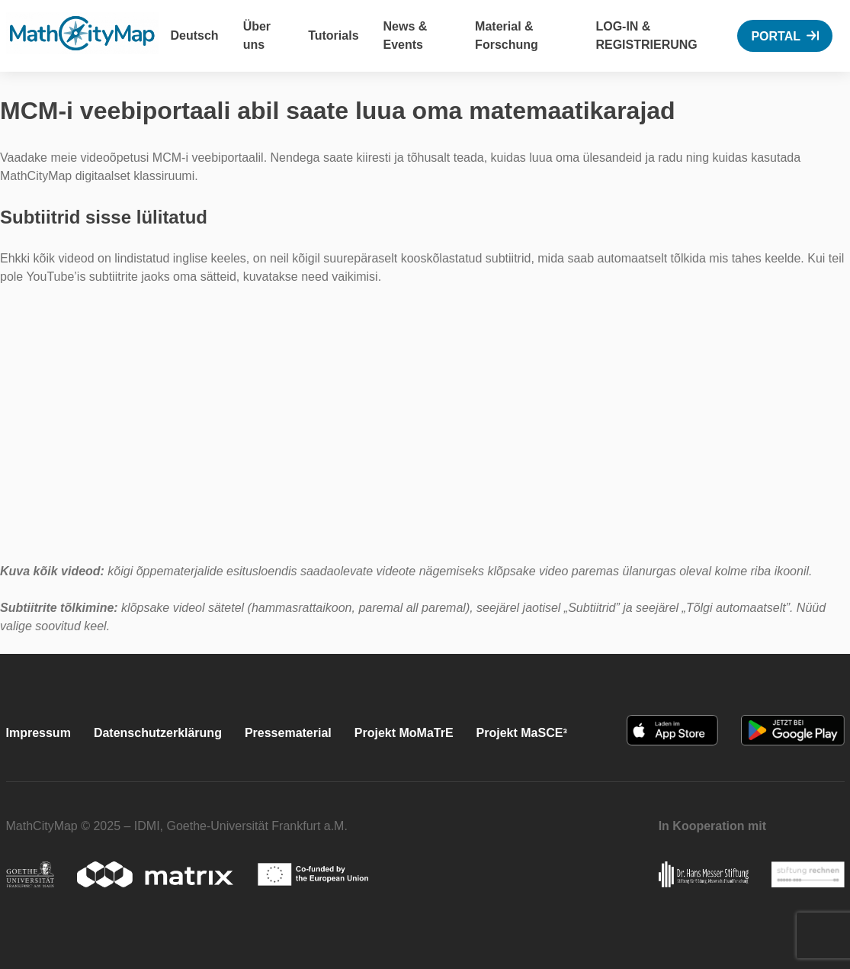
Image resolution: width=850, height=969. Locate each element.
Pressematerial (288, 732)
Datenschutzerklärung (158, 732)
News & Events (405, 35)
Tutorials (333, 35)
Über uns (257, 35)
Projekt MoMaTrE (404, 732)
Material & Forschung (506, 35)
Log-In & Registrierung (646, 35)
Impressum (38, 732)
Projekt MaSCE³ (521, 732)
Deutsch (195, 35)
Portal (775, 36)
